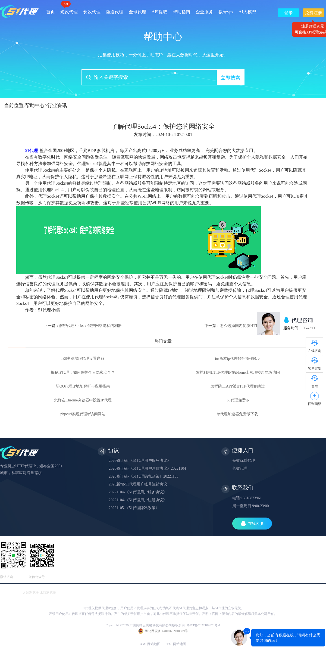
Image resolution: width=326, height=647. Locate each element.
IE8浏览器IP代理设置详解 (83, 359)
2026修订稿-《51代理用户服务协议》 (140, 461)
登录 (288, 12)
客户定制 (314, 368)
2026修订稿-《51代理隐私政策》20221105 (143, 476)
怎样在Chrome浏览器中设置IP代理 (83, 400)
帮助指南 (181, 12)
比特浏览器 (48, 593)
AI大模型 (247, 12)
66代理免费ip (238, 400)
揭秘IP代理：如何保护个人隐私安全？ (83, 372)
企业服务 (204, 12)
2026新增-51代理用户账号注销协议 (138, 484)
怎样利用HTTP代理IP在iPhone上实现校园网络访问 (238, 372)
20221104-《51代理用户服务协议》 (138, 492)
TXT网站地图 (176, 644)
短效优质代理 (243, 461)
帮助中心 (35, 105)
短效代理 (69, 10)
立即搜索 (230, 78)
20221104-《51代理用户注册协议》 (138, 500)
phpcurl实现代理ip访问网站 (82, 414)
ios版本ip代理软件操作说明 (237, 359)
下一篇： (238, 326)
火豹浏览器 (31, 593)
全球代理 (137, 12)
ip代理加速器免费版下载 (237, 414)
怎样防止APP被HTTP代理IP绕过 (238, 386)
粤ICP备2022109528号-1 (204, 625)
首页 (50, 12)
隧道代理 (114, 12)
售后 (314, 386)
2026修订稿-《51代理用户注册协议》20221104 (147, 468)
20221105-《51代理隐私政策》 (134, 508)
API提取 (159, 12)
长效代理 (92, 12)
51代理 (31, 150)
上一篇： (82, 326)
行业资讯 (57, 105)
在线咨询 (314, 351)
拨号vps (225, 12)
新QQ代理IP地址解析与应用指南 (83, 386)
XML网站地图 (150, 644)
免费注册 (313, 13)
